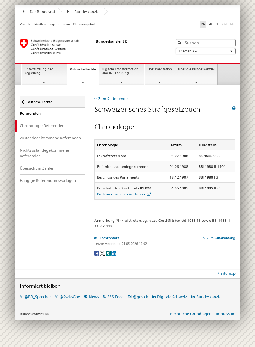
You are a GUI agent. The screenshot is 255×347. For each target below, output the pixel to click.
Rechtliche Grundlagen (191, 313)
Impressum (226, 313)
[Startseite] (90, 46)
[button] (180, 42)
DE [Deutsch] (203, 24)
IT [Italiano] (216, 24)
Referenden (30, 113)
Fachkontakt (109, 238)
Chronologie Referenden (42, 125)
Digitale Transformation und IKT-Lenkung (120, 71)
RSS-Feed (115, 296)
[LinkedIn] (113, 253)
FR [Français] (210, 24)
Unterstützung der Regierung (38, 71)
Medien (40, 24)
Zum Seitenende (113, 98)
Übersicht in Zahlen (37, 168)
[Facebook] (97, 253)
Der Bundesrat (39, 11)
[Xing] (108, 253)
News (94, 296)
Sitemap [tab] (228, 273)
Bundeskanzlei (84, 11)
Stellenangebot (84, 24)
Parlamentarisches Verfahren (121, 194)
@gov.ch (140, 296)
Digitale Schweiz (172, 296)
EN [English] (232, 24)
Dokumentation (159, 69)
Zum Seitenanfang (220, 238)
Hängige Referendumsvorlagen (48, 180)
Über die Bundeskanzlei (196, 69)
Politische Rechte (84, 71)
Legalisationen (59, 24)
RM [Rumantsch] (224, 24)
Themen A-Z (205, 51)
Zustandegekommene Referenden (50, 137)
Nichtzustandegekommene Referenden (44, 153)
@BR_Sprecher (37, 296)
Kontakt (25, 24)
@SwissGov (69, 296)
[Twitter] (103, 253)
